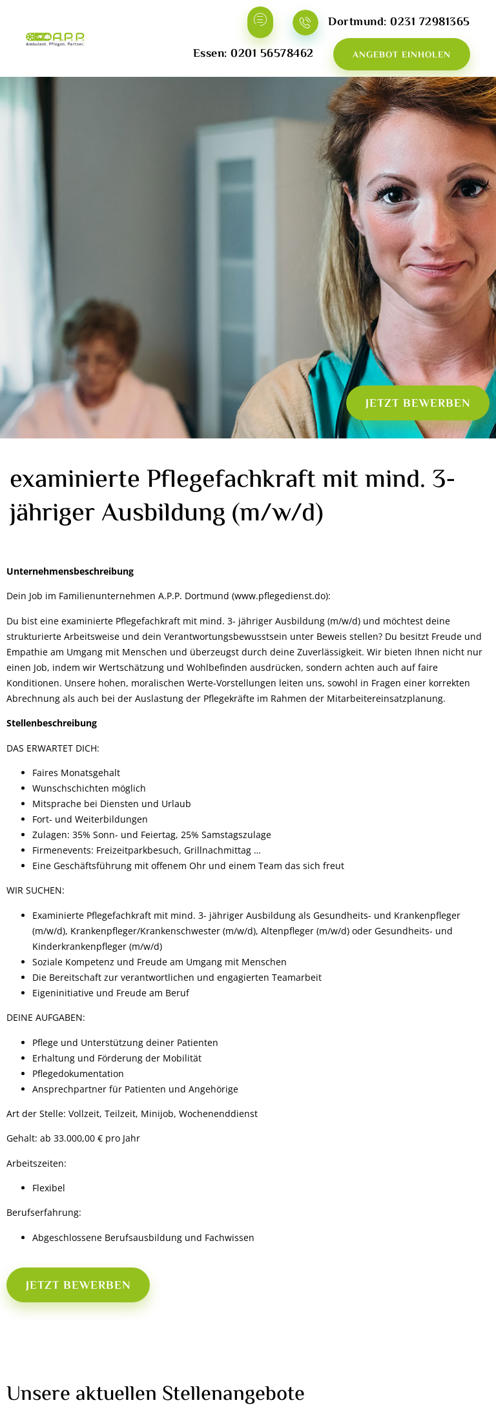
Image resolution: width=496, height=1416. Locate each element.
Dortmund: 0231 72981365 (399, 23)
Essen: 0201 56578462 (253, 54)
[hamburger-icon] (260, 22)
